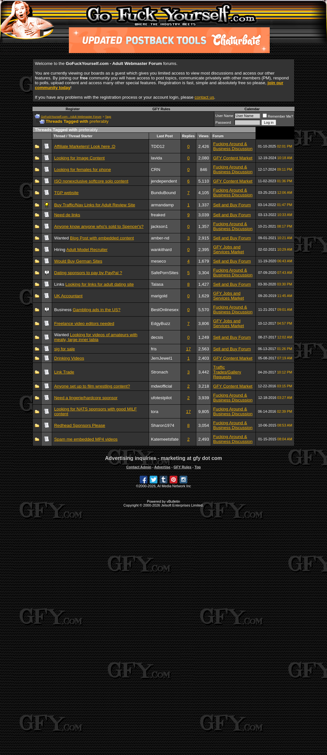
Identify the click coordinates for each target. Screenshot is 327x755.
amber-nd (160, 238)
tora (154, 411)
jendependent (164, 181)
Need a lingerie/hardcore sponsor (85, 397)
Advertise (162, 467)
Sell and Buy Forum (232, 204)
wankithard (161, 249)
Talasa (157, 284)
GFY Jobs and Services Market (228, 249)
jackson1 (159, 226)
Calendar (252, 109)
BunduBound (163, 192)
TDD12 (157, 146)
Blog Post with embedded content (102, 238)
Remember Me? (278, 116)
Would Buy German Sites (78, 261)
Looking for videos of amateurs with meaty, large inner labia (95, 337)
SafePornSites (164, 272)
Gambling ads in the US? (96, 309)
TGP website (66, 192)
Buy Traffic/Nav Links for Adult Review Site (94, 204)
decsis (157, 337)
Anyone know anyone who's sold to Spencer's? (99, 226)
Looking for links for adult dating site (99, 284)
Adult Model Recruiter (86, 249)
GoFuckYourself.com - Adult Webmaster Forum (71, 116)
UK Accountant (68, 295)
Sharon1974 (162, 425)
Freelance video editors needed (84, 323)
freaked (158, 214)
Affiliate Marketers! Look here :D (84, 146)
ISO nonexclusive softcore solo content (91, 181)
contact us (204, 97)
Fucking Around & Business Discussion (232, 146)
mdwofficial (161, 386)
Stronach (159, 372)
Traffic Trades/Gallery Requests (227, 372)
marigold (159, 295)
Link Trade (64, 372)
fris (154, 348)
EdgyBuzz (160, 323)
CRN (155, 169)
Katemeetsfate (165, 439)
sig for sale (64, 348)
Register (73, 109)
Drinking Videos (69, 358)
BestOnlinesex (165, 309)
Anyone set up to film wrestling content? (92, 386)
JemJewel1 (162, 358)
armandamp (162, 204)
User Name (224, 116)
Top (197, 467)
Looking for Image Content (79, 158)
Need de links (67, 214)
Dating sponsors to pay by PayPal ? (88, 272)
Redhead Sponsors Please (79, 425)
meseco (158, 261)
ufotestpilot (161, 397)
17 (188, 348)
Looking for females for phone (82, 169)
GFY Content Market (232, 158)
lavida (156, 158)
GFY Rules (161, 109)
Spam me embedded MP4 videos (85, 439)
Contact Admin (138, 467)
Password (223, 122)
